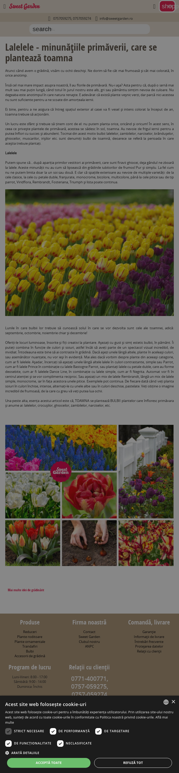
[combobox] (166, 702)
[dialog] (89, 734)
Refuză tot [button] (133, 763)
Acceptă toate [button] (49, 763)
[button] (89, 753)
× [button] (173, 702)
